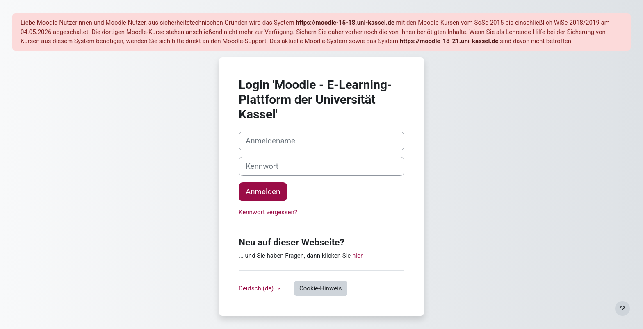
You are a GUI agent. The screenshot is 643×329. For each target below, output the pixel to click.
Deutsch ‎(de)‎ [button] (257, 288)
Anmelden (263, 191)
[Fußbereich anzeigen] (622, 308)
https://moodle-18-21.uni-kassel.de (449, 41)
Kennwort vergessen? (268, 212)
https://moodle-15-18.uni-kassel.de (345, 22)
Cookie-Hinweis (320, 288)
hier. (358, 255)
